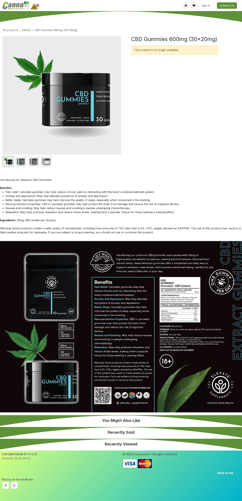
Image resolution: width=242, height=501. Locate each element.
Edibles (26, 30)
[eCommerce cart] (185, 5)
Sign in (206, 5)
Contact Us (227, 5)
